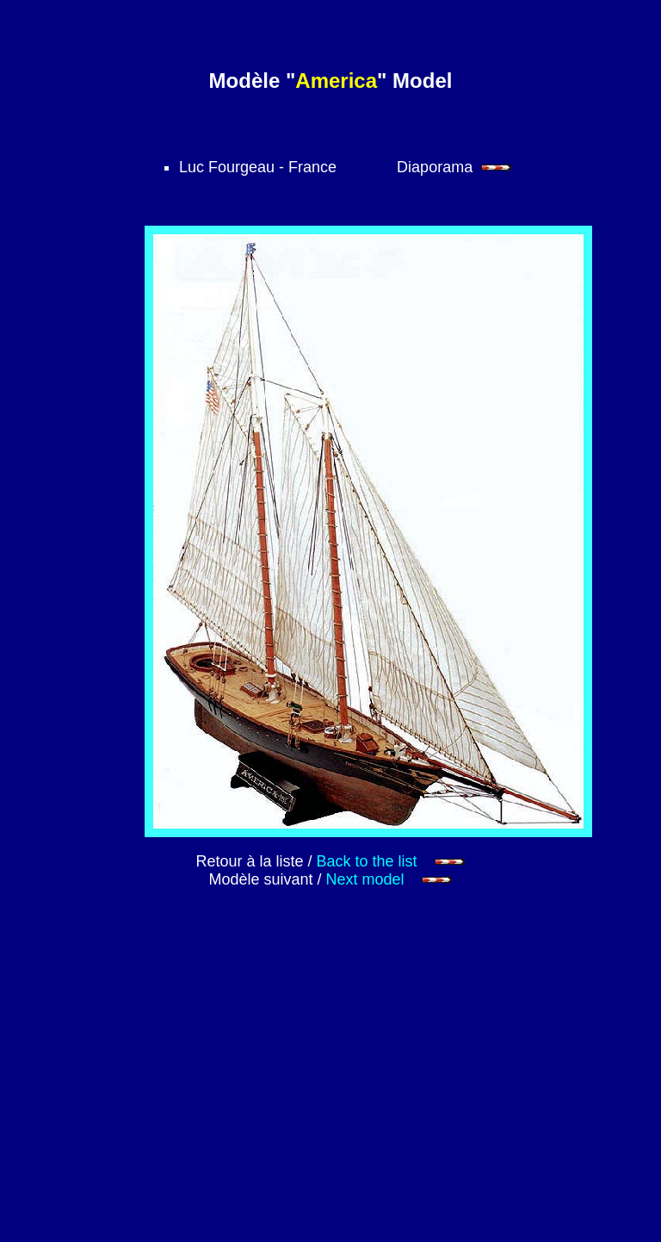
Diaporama (454, 167)
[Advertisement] (385, 1087)
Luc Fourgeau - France (258, 167)
